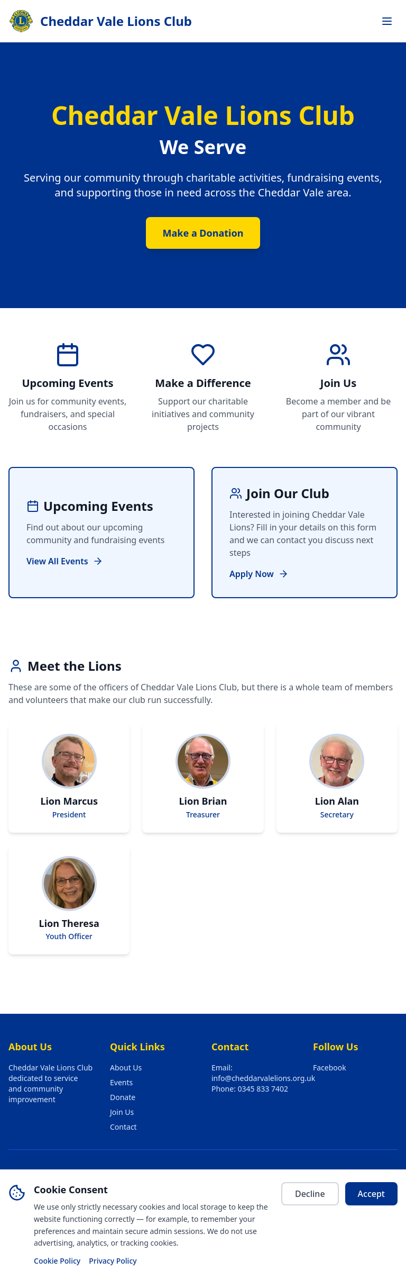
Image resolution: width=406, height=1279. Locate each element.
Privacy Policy (112, 1261)
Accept (371, 1194)
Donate (122, 1097)
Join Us (122, 1112)
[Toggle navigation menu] (387, 21)
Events (121, 1082)
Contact (123, 1127)
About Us (126, 1067)
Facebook (329, 1067)
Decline (310, 1194)
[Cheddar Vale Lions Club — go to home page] (100, 21)
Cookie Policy (57, 1261)
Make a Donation (203, 233)
